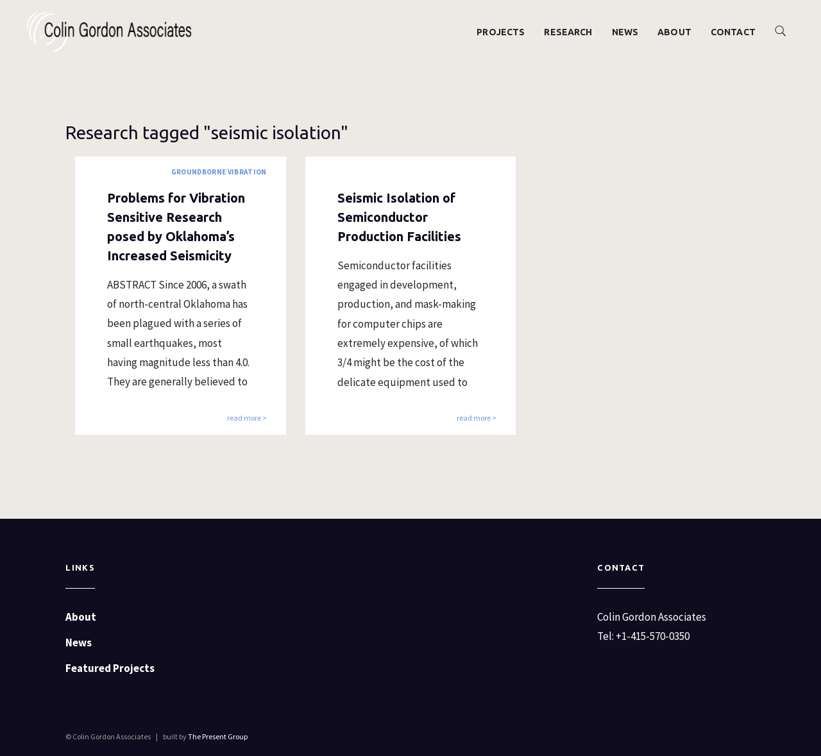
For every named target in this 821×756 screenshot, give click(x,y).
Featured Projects (110, 668)
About (674, 32)
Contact (733, 32)
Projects (501, 32)
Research (568, 32)
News (625, 32)
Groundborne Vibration (219, 171)
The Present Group (218, 736)
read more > (247, 418)
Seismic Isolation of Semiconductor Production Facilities (399, 217)
